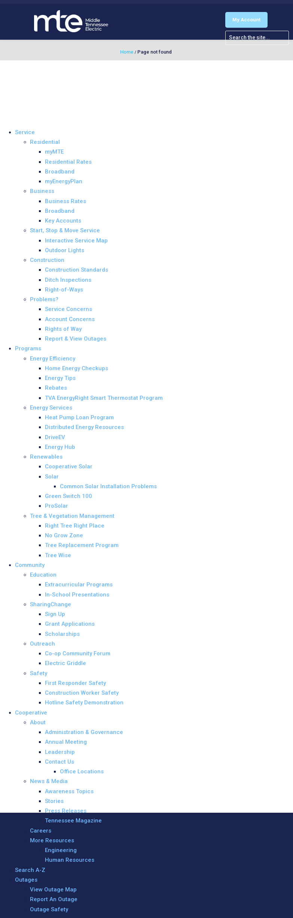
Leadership (60, 752)
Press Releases (65, 810)
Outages (26, 879)
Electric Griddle (65, 663)
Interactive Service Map (76, 240)
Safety (38, 673)
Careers (40, 830)
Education (43, 574)
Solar (52, 476)
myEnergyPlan (63, 181)
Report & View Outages (75, 338)
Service (25, 132)
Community (30, 565)
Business (42, 191)
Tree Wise (58, 555)
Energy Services (51, 407)
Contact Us (59, 761)
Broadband (59, 171)
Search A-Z (30, 870)
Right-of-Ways (64, 289)
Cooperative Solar (68, 466)
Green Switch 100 (68, 496)
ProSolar (56, 505)
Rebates (56, 387)
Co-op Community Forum (77, 653)
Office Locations (82, 771)
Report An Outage (53, 899)
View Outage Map (53, 889)
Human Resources (69, 860)
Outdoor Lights (64, 250)
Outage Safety (49, 909)
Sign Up (55, 614)
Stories (54, 801)
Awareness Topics (69, 791)
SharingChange (50, 604)
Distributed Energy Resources (84, 427)
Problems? (44, 299)
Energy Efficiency (52, 358)
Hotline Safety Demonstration (84, 702)
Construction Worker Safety (82, 692)
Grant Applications (70, 623)
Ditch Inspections (68, 280)
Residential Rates (68, 161)
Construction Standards (76, 269)
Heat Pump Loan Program (79, 417)
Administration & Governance (84, 732)
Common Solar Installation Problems (108, 486)
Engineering (61, 850)
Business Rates (65, 201)
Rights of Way (63, 329)
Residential (45, 142)
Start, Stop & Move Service (65, 230)
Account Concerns (70, 319)
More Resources (52, 840)
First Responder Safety (75, 683)
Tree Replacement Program (82, 545)
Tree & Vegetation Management (72, 516)
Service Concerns (68, 309)
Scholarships (62, 634)
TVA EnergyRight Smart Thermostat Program (104, 398)
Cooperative (31, 712)
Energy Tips (60, 378)
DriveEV (55, 437)
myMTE (54, 151)
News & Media (49, 781)
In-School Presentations (77, 594)
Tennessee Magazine (73, 820)
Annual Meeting (66, 742)
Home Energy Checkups (76, 368)
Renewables (46, 456)
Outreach (42, 643)
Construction (47, 260)
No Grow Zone (64, 535)
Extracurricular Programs (79, 584)
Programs (28, 348)
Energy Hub (60, 447)
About (38, 722)
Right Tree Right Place (74, 525)
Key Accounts (63, 220)
